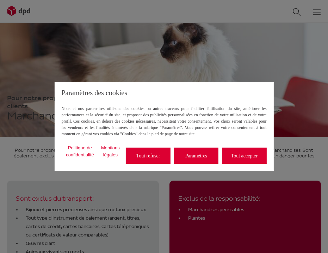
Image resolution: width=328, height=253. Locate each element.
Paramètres (196, 155)
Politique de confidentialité (80, 151)
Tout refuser (148, 155)
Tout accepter (244, 155)
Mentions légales (110, 151)
